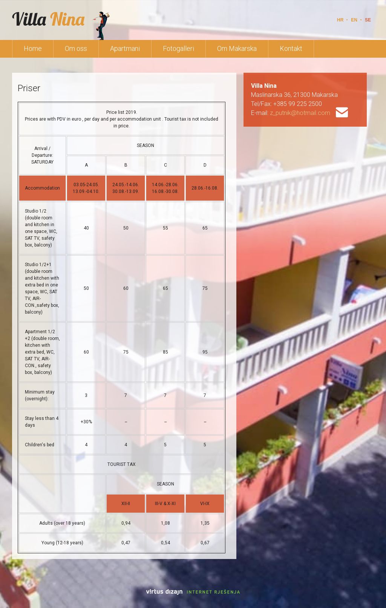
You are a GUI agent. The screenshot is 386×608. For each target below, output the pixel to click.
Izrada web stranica (1, 590)
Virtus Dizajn (193, 592)
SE (368, 20)
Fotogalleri (178, 48)
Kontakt (291, 48)
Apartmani (125, 48)
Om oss (76, 48)
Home (33, 48)
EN (354, 20)
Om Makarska (237, 48)
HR (340, 20)
